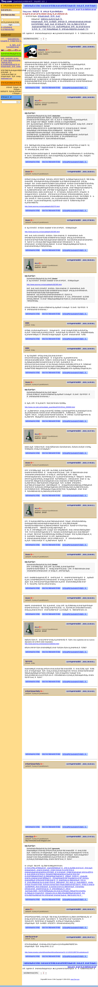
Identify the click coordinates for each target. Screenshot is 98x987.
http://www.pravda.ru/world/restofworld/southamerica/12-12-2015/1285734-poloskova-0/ (57, 952)
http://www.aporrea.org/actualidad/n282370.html (42, 206)
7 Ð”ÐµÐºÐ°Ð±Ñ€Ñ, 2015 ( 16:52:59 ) (80, 97)
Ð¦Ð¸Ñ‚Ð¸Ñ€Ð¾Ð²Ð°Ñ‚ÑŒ (51, 87)
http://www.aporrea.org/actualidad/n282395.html (42, 232)
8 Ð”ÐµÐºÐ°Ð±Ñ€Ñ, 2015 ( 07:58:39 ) (80, 220)
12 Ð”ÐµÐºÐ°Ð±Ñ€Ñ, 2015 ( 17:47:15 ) (80, 837)
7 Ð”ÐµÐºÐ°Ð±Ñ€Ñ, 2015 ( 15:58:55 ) (80, 47)
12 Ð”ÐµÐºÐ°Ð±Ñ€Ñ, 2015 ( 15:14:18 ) (80, 691)
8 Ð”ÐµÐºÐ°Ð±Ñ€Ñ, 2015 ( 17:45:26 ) (80, 463)
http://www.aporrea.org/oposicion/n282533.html (42, 644)
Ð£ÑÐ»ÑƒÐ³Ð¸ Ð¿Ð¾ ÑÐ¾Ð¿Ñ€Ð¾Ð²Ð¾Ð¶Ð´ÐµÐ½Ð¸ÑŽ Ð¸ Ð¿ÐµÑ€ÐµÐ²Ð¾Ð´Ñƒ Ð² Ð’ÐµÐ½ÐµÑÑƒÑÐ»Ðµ (11, 62)
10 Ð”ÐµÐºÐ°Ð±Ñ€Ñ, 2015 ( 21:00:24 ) (80, 624)
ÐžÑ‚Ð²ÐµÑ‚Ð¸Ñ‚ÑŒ (32, 6)
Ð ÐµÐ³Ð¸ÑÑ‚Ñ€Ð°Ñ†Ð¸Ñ (11, 41)
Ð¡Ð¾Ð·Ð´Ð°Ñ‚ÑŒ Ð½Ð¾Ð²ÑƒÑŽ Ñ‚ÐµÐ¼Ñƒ (58, 6)
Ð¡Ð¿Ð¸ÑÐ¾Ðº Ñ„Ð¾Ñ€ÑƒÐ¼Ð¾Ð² (82, 9)
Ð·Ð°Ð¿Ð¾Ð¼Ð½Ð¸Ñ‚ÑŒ (10, 22)
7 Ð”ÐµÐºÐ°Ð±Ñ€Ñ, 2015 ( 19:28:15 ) (80, 172)
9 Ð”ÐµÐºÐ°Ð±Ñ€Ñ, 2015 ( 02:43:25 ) (80, 598)
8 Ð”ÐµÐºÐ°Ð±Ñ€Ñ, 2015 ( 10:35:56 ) (80, 323)
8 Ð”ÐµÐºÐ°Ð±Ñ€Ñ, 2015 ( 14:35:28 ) (80, 382)
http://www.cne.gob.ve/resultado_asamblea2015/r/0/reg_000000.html (50, 407)
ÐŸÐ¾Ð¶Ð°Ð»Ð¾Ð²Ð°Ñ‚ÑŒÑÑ (75, 88)
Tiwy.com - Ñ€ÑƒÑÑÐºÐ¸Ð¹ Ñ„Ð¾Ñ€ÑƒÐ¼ (43, 11)
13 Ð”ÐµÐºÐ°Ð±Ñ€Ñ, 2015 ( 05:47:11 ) (80, 937)
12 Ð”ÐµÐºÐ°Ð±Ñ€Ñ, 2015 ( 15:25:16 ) (80, 764)
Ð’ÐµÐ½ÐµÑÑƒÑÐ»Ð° (49, 16)
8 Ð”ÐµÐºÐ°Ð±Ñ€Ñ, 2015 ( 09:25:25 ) (80, 260)
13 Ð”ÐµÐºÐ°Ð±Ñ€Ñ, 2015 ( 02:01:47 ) (80, 909)
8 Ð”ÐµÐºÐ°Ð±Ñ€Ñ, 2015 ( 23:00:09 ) (80, 554)
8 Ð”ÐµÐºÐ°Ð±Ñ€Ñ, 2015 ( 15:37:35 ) (80, 431)
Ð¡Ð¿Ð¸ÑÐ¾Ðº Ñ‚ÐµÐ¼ (86, 6)
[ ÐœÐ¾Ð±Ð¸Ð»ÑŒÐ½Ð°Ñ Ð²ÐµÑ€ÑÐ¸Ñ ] (30, 1)
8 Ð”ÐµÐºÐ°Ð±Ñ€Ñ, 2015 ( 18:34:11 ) (80, 505)
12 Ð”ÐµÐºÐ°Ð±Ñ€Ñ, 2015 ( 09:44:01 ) (80, 662)
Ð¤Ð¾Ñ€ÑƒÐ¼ (13, 39)
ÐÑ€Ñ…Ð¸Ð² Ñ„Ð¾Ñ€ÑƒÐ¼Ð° (13, 46)
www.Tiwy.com (75, 979)
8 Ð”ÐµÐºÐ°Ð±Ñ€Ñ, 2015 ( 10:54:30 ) (80, 349)
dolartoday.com (6, 78)
